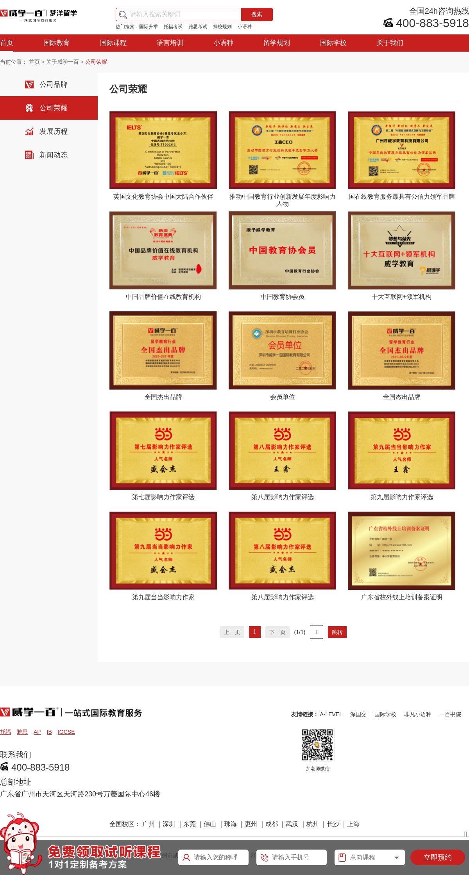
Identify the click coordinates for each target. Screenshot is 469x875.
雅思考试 (197, 26)
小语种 (245, 26)
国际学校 (333, 43)
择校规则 (222, 26)
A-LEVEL (331, 714)
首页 (6, 43)
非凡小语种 (417, 714)
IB (49, 732)
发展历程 (53, 131)
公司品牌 (53, 84)
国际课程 (113, 43)
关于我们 (390, 43)
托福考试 (173, 26)
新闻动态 (53, 155)
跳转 (337, 632)
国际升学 (148, 26)
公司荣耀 (53, 108)
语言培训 (170, 43)
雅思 (22, 732)
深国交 (358, 714)
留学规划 (276, 43)
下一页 (277, 632)
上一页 (232, 632)
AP (37, 732)
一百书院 (450, 714)
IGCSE (66, 732)
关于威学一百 (62, 62)
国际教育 (56, 43)
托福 (5, 732)
